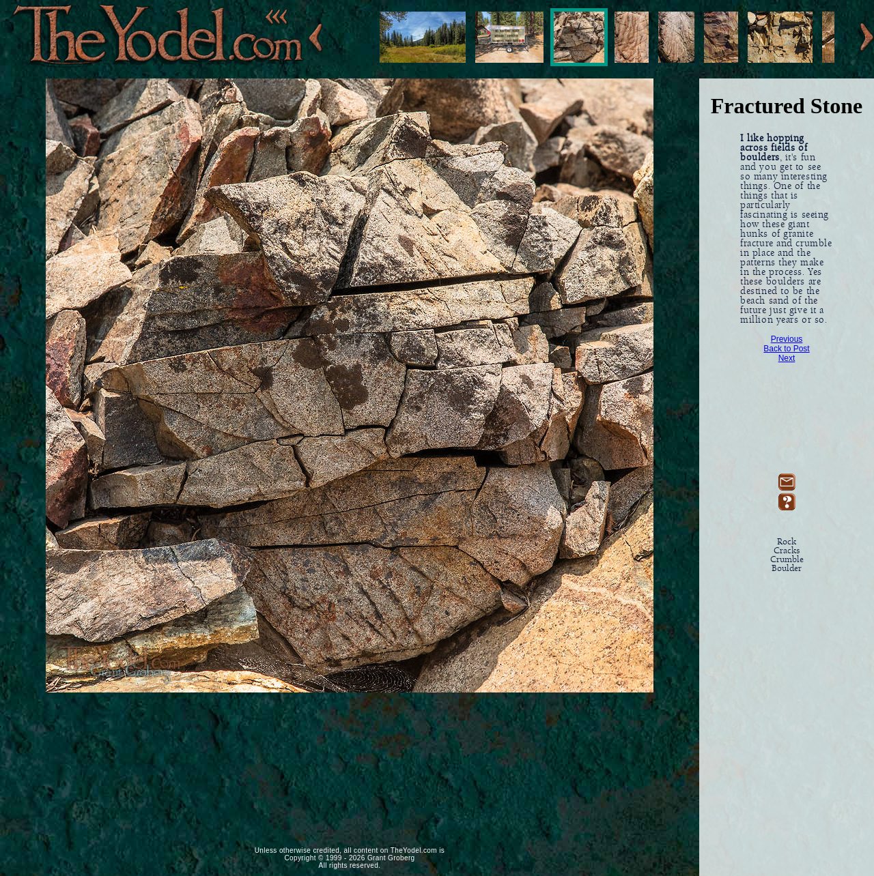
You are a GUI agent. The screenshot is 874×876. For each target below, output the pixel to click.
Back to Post (786, 348)
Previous (787, 339)
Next (786, 358)
